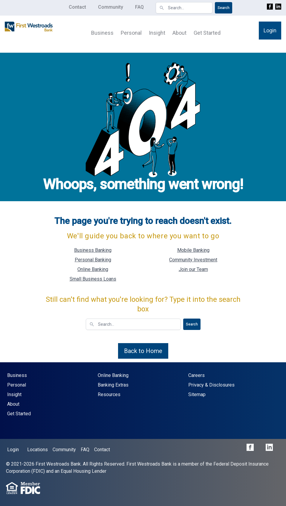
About (179, 33)
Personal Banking (93, 260)
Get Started (207, 33)
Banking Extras (113, 385)
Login (270, 30)
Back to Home (143, 350)
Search (224, 8)
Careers (196, 375)
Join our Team (193, 269)
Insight (157, 33)
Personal (131, 33)
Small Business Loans (93, 279)
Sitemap (197, 394)
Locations (37, 449)
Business (102, 33)
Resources (109, 394)
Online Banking (92, 269)
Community (110, 7)
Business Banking (92, 250)
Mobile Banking (193, 250)
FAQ (139, 7)
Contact (77, 7)
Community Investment (193, 260)
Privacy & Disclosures (211, 385)
